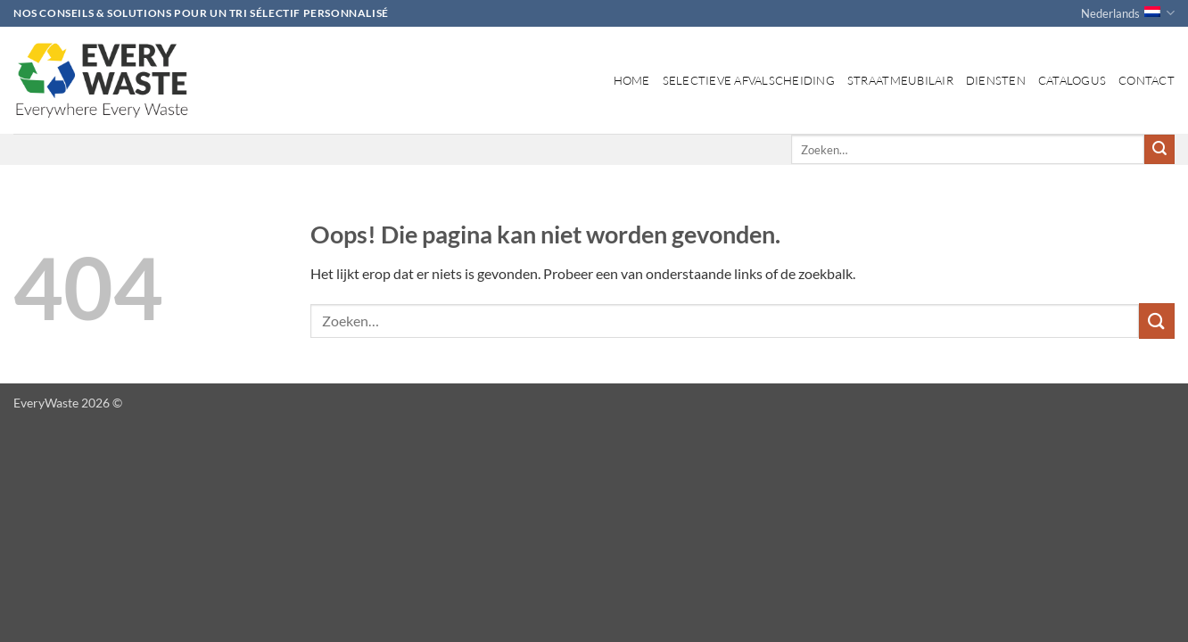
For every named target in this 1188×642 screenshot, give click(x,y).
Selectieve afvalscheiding (749, 80)
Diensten (996, 80)
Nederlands (1128, 12)
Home (632, 80)
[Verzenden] (1159, 150)
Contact (1146, 80)
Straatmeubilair (900, 80)
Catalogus (1072, 80)
